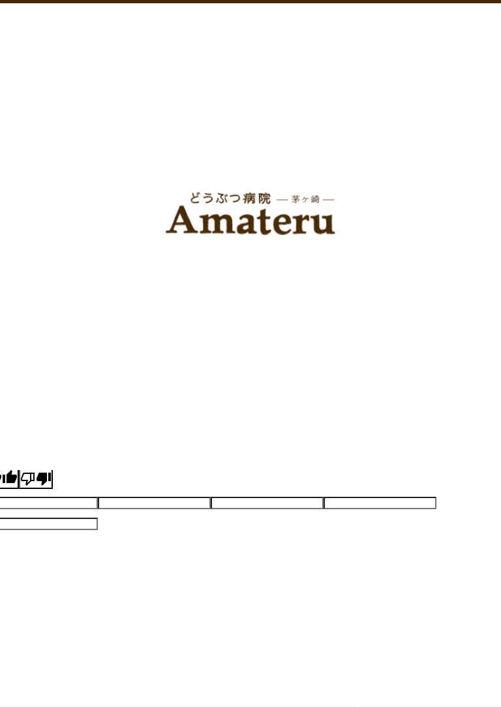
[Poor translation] (36, 479)
